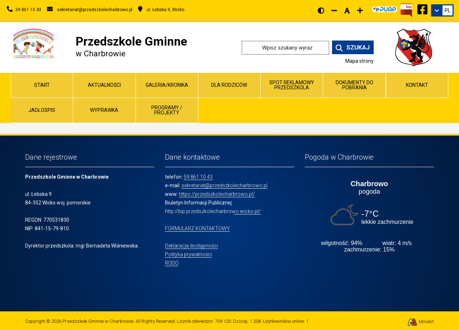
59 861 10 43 (198, 177)
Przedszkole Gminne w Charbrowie (97, 321)
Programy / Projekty (166, 110)
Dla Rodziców (229, 85)
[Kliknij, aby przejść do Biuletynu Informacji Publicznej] (406, 10)
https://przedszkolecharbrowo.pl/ (217, 194)
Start (42, 85)
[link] (442, 10)
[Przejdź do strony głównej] (33, 42)
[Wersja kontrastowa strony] (321, 10)
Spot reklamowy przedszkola (291, 85)
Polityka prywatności (188, 254)
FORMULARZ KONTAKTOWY (197, 228)
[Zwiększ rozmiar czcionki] (360, 10)
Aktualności (104, 85)
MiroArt (420, 321)
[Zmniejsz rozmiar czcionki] (334, 10)
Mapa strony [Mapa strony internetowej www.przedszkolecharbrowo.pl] (359, 61)
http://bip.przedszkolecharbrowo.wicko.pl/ (213, 211)
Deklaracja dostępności (191, 246)
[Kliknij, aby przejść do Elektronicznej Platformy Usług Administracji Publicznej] (384, 8)
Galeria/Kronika (167, 85)
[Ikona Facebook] (422, 8)
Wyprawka (104, 110)
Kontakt (417, 85)
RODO (172, 263)
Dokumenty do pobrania (354, 85)
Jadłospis (41, 110)
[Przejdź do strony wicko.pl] (416, 47)
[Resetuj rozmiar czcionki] (347, 10)
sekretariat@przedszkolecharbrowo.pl (224, 185)
